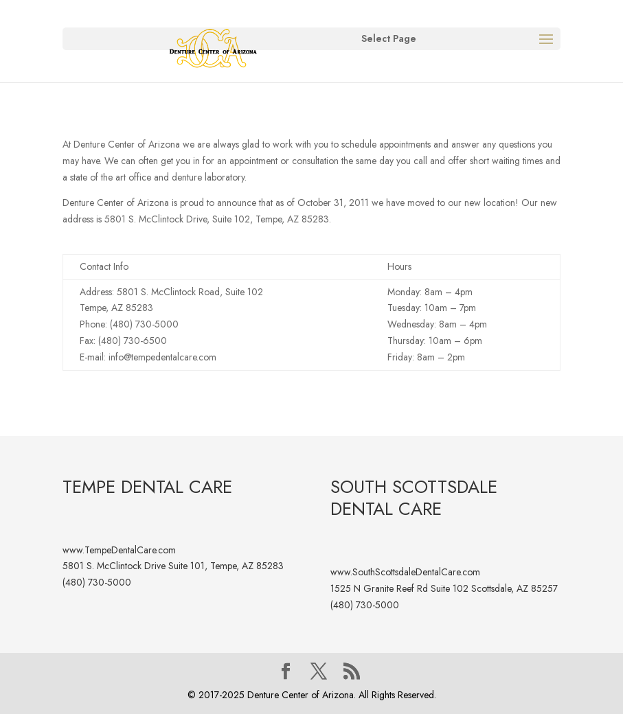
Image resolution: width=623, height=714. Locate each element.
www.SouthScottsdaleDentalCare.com (405, 572)
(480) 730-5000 (97, 582)
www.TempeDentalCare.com (119, 550)
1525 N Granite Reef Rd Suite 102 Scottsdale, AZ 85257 (444, 588)
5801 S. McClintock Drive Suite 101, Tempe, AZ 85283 (173, 566)
